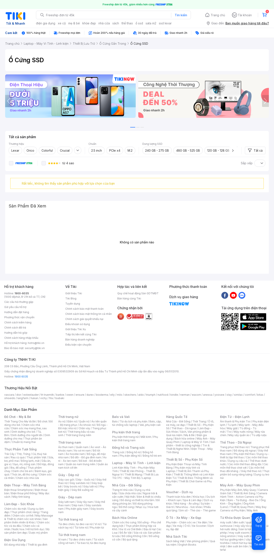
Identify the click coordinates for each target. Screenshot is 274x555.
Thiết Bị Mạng (133, 474)
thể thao (127, 23)
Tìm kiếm (181, 15)
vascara (9, 394)
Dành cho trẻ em (22, 471)
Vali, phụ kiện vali (150, 424)
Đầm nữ (72, 421)
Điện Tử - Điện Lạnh (235, 417)
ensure (80, 394)
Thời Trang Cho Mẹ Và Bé (20, 421)
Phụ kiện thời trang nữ (125, 436)
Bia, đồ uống (17, 467)
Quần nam (82, 447)
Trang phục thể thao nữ (234, 447)
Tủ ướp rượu (259, 435)
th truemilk (47, 394)
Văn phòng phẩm (197, 541)
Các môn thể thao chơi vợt (244, 466)
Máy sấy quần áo (239, 435)
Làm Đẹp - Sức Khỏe (19, 504)
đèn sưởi (238, 522)
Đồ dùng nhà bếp (14, 544)
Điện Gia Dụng (14, 540)
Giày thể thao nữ (251, 471)
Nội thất (130, 496)
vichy (43, 398)
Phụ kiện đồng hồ (130, 455)
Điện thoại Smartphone (18, 489)
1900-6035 (22, 293)
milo (119, 394)
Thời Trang (199, 421)
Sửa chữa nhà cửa (130, 493)
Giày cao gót (66, 479)
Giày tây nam (85, 501)
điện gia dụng (45, 23)
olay (229, 394)
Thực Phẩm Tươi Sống (20, 449)
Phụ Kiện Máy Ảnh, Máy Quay (238, 489)
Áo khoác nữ (87, 424)
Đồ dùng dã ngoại (245, 450)
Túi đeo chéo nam (80, 539)
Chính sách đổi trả (15, 327)
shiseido (9, 398)
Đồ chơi (42, 421)
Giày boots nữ (72, 486)
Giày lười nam (66, 501)
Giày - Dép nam (70, 497)
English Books (187, 544)
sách (115, 23)
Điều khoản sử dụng (77, 324)
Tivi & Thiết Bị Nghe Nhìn (188, 447)
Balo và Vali (121, 417)
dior (18, 394)
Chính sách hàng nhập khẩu (21, 337)
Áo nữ (61, 421)
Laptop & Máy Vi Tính (195, 442)
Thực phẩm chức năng (25, 512)
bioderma (102, 394)
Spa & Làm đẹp (192, 500)
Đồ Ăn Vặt (126, 532)
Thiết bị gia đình (37, 544)
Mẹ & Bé (189, 435)
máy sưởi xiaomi (248, 536)
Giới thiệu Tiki (73, 293)
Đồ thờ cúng (126, 507)
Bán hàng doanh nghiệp (80, 339)
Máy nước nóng (243, 431)
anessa (207, 394)
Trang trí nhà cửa (122, 489)
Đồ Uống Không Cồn (134, 536)
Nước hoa (18, 529)
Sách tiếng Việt (175, 541)
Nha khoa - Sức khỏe (189, 507)
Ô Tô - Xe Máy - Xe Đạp (183, 517)
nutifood (163, 394)
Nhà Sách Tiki (176, 536)
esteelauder (31, 394)
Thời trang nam (69, 442)
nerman (185, 394)
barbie (60, 394)
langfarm (22, 398)
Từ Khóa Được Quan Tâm (238, 517)
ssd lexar (165, 23)
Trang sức (118, 452)
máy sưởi (225, 522)
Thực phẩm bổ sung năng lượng (245, 472)
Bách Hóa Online (124, 517)
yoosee (219, 394)
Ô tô (187, 525)
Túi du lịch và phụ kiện (133, 421)
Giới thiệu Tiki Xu (75, 329)
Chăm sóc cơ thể (22, 515)
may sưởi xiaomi (239, 532)
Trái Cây (9, 454)
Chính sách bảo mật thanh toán (84, 308)
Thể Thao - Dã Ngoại (236, 442)
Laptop (146, 478)
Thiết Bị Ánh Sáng (244, 493)
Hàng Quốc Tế (176, 417)
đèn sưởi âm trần (238, 546)
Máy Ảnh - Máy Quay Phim (240, 485)
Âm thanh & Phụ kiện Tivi (235, 421)
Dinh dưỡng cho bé (23, 431)
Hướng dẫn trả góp (15, 332)
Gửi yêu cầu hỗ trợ (15, 307)
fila (51, 398)
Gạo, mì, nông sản (24, 464)
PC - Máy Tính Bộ (129, 478)
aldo (141, 394)
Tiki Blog (70, 298)
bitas (260, 394)
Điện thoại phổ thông (24, 493)
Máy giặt (232, 428)
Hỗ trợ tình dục (35, 529)
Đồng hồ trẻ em (152, 455)
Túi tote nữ (81, 527)
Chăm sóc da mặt (15, 508)
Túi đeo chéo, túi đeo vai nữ (75, 524)
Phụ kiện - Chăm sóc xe (181, 522)
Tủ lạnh (232, 424)
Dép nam (77, 505)
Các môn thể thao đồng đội (244, 464)
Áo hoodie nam (75, 454)
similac (238, 394)
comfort (250, 394)
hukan (34, 398)
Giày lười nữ (90, 486)
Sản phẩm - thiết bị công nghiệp (190, 443)
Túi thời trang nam (71, 535)
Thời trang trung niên (78, 435)
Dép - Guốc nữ (85, 479)
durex (90, 394)
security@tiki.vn (35, 348)
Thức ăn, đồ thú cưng (24, 474)
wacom (196, 394)
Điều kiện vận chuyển (78, 344)
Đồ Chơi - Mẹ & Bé (17, 417)
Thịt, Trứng (23, 454)
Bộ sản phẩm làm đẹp (26, 531)
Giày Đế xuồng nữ (82, 489)
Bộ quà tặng (130, 539)
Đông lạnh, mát (30, 460)
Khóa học (198, 496)
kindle (174, 394)
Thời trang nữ (68, 417)
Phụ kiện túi (97, 527)
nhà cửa (104, 23)
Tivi (229, 431)
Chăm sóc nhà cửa (27, 478)
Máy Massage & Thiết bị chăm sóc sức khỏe (28, 517)
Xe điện (202, 522)
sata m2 (151, 23)
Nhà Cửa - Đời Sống (126, 485)
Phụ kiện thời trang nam (135, 438)
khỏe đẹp (89, 23)
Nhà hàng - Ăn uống (186, 503)
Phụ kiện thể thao (244, 454)
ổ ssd (139, 23)
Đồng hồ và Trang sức (128, 447)
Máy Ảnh (252, 510)
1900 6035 (21, 376)
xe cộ (62, 23)
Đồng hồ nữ (134, 452)
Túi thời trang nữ (70, 519)
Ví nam (62, 539)
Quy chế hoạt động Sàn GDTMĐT (138, 293)
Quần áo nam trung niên (80, 464)
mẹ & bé (74, 23)
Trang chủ (218, 15)
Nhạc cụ (141, 507)
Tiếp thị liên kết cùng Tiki (81, 334)
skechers (130, 394)
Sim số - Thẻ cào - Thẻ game (197, 510)
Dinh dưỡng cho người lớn (26, 435)
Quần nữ (84, 421)
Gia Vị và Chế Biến (130, 529)
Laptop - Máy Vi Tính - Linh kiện (136, 463)
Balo (115, 421)
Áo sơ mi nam (82, 450)
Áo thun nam (66, 447)
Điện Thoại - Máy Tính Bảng (25, 485)
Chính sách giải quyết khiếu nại (84, 319)
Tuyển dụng (72, 303)
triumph (150, 394)
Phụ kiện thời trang (126, 432)
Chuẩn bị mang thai (24, 442)
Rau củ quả (18, 457)
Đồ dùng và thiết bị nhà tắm (137, 500)
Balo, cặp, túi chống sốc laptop (137, 423)
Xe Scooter (199, 525)
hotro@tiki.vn (36, 343)
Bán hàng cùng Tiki (129, 298)
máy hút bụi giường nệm (242, 537)
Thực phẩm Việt (36, 457)
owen (69, 394)
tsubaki (59, 398)
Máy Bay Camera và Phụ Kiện (243, 508)
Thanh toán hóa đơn (178, 496)
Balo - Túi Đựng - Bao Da (243, 500)
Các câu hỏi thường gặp (18, 301)
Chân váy (84, 428)
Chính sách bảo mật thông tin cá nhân (88, 313)
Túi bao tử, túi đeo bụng (91, 543)
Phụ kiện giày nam (77, 508)
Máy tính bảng (21, 496)
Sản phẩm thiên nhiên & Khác (26, 520)
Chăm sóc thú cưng (124, 522)
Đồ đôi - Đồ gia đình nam (86, 457)
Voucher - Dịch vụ (179, 492)
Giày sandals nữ (79, 483)
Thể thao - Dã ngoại (183, 428)
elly (112, 394)
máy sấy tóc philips (247, 525)
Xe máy (177, 525)
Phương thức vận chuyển (19, 317)
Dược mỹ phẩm (38, 532)
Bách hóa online (185, 438)
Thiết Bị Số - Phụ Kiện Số (184, 459)
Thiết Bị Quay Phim (242, 507)
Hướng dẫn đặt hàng (16, 312)
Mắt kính (146, 436)
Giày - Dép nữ (68, 475)
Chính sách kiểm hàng (17, 322)
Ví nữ (98, 524)
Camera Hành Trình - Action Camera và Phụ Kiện (243, 497)
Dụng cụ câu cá (237, 460)
